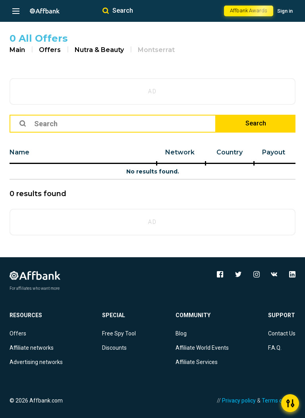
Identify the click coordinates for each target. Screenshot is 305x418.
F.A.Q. (275, 348)
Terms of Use (278, 400)
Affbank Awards (248, 10)
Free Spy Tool (119, 333)
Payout (273, 152)
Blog (181, 333)
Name (19, 152)
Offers (50, 50)
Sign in (285, 11)
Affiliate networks (32, 348)
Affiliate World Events (202, 348)
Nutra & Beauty (99, 50)
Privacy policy (239, 400)
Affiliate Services (197, 362)
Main (17, 50)
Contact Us (281, 333)
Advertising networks (36, 362)
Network (180, 152)
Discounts (114, 348)
